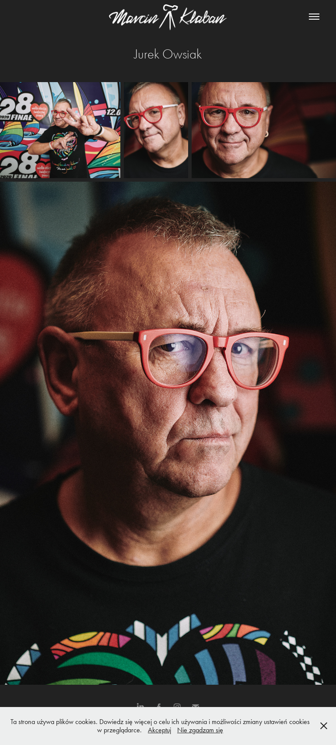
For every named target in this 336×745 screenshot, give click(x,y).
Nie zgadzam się (200, 730)
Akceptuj (159, 730)
